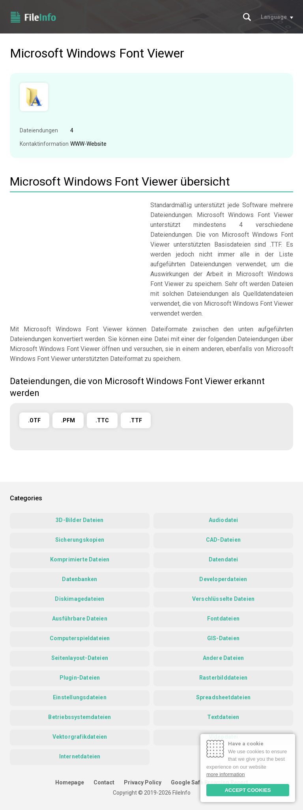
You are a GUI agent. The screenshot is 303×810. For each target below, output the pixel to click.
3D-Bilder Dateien (79, 520)
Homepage (69, 782)
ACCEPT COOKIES (247, 790)
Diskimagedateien (79, 599)
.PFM (68, 420)
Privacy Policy (142, 782)
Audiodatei (223, 520)
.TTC (102, 420)
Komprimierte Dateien (80, 559)
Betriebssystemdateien (79, 717)
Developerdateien (223, 579)
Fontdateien (223, 618)
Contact (104, 782)
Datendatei (223, 559)
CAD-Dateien (223, 540)
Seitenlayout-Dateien (79, 658)
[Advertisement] (76, 255)
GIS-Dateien (223, 638)
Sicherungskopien (79, 540)
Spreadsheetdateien (223, 697)
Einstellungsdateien (80, 697)
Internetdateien (80, 756)
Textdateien (223, 717)
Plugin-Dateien (80, 677)
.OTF (34, 420)
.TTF (135, 420)
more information (225, 774)
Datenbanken (79, 579)
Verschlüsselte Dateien (223, 599)
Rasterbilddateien (223, 677)
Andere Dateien (223, 658)
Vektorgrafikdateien (79, 737)
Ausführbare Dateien (79, 618)
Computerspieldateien (80, 638)
